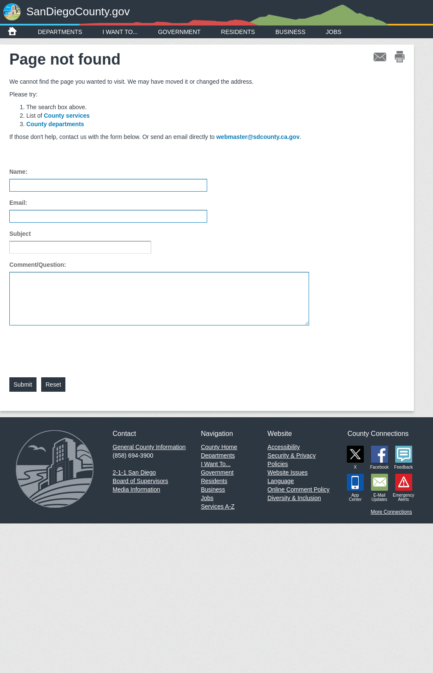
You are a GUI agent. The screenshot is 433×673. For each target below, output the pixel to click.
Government (179, 31)
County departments (55, 124)
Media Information (136, 489)
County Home (219, 447)
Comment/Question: (37, 264)
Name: (18, 171)
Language (280, 481)
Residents (238, 31)
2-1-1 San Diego (134, 472)
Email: (18, 202)
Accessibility (283, 447)
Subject (20, 233)
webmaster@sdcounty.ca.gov (257, 136)
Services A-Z (217, 506)
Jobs (334, 31)
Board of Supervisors (140, 481)
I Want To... (120, 31)
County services (67, 115)
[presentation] (73, 346)
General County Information (149, 447)
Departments (60, 31)
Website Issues (287, 472)
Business (291, 31)
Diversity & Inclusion (294, 498)
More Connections (391, 512)
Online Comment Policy (298, 489)
